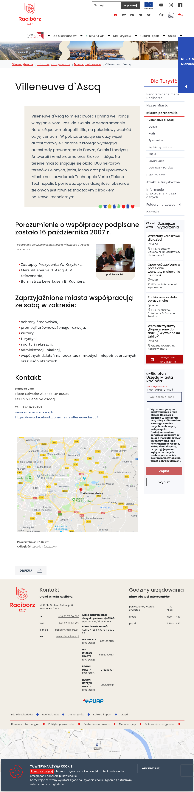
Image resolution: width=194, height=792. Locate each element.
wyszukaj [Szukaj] (130, 5)
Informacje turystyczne (53, 64)
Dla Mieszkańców (64, 36)
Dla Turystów (122, 36)
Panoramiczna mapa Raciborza (162, 96)
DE (148, 15)
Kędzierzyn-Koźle (160, 147)
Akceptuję (150, 768)
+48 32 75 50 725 (69, 623)
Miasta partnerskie (87, 64)
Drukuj (31, 570)
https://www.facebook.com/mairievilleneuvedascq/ (56, 417)
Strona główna (22, 64)
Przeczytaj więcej (42, 771)
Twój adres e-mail (164, 388)
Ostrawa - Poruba (161, 167)
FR (140, 15)
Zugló (152, 154)
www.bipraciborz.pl (67, 636)
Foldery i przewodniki (163, 204)
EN (132, 15)
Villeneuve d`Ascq (161, 120)
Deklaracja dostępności (160, 724)
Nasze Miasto (157, 105)
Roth (152, 133)
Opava (153, 126)
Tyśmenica (156, 140)
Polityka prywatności (61, 724)
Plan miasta (156, 175)
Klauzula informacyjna (25, 724)
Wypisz (164, 482)
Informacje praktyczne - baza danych (161, 193)
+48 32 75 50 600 (68, 616)
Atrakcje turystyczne (163, 182)
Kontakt (152, 212)
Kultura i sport (149, 36)
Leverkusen (156, 161)
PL (115, 15)
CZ (124, 15)
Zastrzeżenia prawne (96, 724)
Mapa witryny (127, 724)
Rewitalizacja (50, 714)
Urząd (172, 36)
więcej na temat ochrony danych (166, 459)
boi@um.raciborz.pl (66, 629)
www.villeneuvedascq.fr (34, 412)
